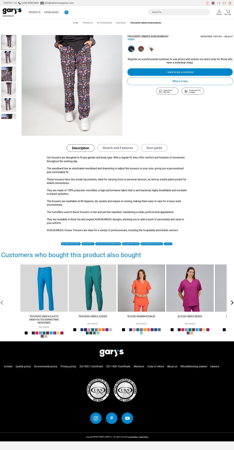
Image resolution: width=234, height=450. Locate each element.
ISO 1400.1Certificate (118, 375)
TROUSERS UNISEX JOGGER (92, 325)
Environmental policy (45, 375)
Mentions (139, 375)
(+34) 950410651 (28, 3)
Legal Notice (133, 445)
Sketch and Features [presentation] (117, 151)
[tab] (80, 151)
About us (172, 375)
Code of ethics (155, 375)
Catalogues (51, 12)
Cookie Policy (143, 445)
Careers (214, 375)
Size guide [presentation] (154, 151)
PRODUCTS (34, 12)
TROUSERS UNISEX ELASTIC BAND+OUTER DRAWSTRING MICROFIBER (44, 328)
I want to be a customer (180, 72)
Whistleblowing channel (193, 375)
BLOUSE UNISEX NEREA (190, 325)
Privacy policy (68, 375)
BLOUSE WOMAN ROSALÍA (141, 325)
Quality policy (23, 375)
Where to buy (180, 81)
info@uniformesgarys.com (57, 3)
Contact (8, 375)
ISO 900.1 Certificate (91, 375)
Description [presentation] (80, 151)
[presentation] (3, 311)
